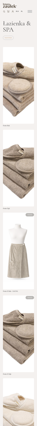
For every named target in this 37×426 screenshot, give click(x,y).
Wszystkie (8, 37)
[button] (30, 11)
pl (22, 11)
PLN (17, 11)
